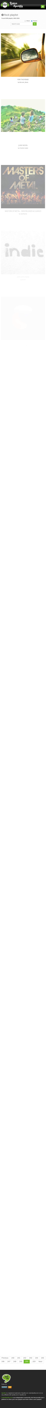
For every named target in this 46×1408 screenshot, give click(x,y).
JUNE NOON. (23, 145)
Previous (5, 1358)
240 (12, 1358)
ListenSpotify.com (6, 1397)
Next (40, 1361)
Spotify (3, 1393)
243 (30, 1358)
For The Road (23, 79)
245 (42, 1358)
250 (26, 1361)
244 (36, 1358)
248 (14, 1361)
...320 (33, 1361)
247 (8, 1361)
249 (20, 1361)
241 (18, 1358)
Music (27, 21)
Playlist (34, 21)
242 (24, 1358)
